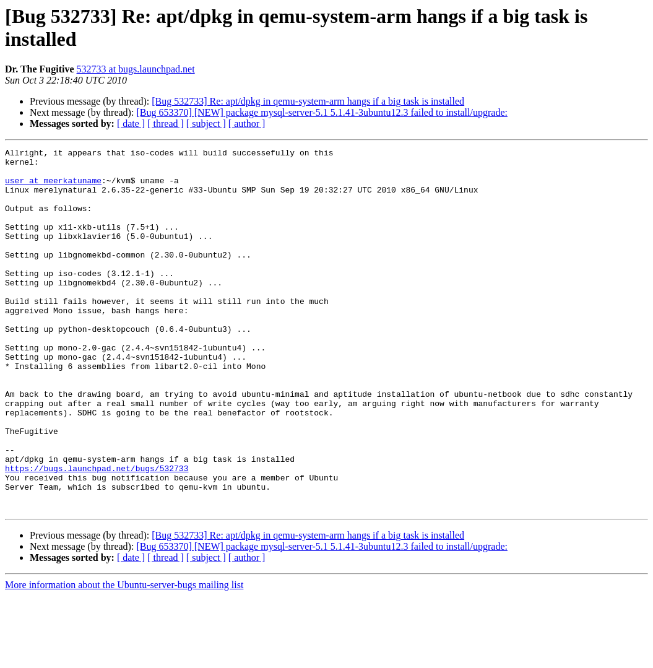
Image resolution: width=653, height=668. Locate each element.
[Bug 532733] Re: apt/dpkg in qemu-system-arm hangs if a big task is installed (308, 101)
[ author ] (247, 123)
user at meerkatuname (53, 187)
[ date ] (131, 123)
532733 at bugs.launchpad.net (136, 69)
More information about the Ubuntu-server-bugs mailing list (124, 657)
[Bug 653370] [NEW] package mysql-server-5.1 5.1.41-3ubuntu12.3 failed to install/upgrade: (322, 112)
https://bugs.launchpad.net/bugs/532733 (96, 533)
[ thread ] (165, 123)
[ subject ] (206, 123)
